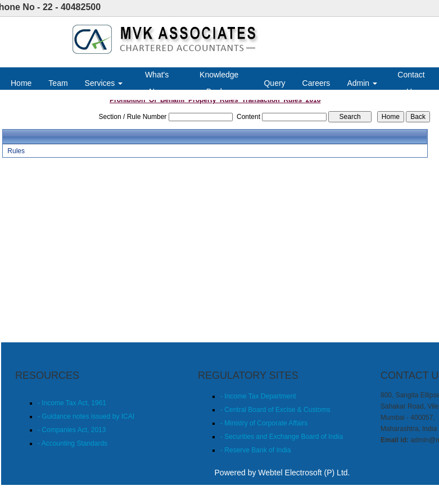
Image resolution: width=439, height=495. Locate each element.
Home (21, 83)
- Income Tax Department (258, 396)
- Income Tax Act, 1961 (72, 403)
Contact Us (410, 83)
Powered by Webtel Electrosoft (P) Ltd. (282, 472)
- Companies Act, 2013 (72, 430)
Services (104, 83)
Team (57, 83)
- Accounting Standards (72, 443)
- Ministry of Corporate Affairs (263, 423)
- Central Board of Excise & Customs (275, 410)
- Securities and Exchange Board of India (281, 437)
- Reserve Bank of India (255, 450)
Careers (316, 83)
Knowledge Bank (219, 83)
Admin (362, 83)
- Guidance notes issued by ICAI (86, 416)
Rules (16, 151)
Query (274, 83)
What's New (157, 83)
